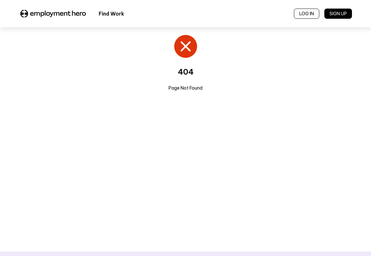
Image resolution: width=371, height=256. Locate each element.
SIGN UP (338, 14)
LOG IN (306, 14)
